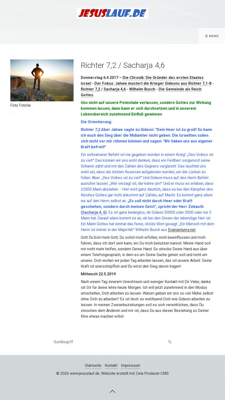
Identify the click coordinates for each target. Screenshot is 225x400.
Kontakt (111, 365)
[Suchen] (170, 342)
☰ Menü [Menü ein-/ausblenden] (212, 36)
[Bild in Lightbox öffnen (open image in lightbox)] (42, 80)
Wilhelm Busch (142, 89)
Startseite (93, 365)
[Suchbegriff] (112, 342)
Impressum (130, 365)
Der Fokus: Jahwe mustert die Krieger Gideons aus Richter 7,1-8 (152, 83)
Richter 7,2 (90, 89)
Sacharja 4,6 (115, 89)
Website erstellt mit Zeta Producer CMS (135, 373)
